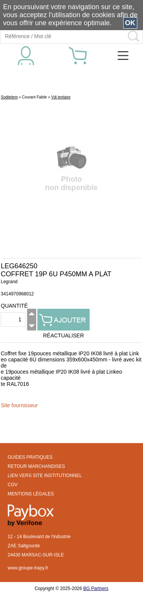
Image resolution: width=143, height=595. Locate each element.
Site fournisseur (19, 405)
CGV (13, 484)
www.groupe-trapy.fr (28, 568)
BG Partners (95, 588)
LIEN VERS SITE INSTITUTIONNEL (45, 475)
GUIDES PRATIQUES (30, 457)
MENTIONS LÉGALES (31, 494)
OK (130, 23)
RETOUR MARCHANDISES (36, 466)
